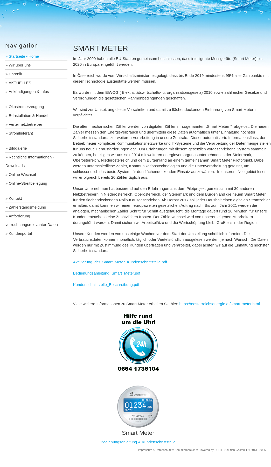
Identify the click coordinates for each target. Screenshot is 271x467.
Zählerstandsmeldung (27, 207)
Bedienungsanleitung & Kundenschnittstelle (138, 442)
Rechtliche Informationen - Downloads (29, 161)
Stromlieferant (21, 133)
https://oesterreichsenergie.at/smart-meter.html (219, 304)
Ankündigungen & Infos (29, 91)
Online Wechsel (22, 174)
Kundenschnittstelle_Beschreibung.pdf (106, 284)
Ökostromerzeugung (26, 106)
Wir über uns (20, 65)
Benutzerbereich (185, 449)
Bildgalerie (18, 148)
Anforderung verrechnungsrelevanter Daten (31, 220)
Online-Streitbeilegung (28, 183)
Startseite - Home (24, 56)
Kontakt (15, 198)
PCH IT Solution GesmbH (230, 449)
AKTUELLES (20, 83)
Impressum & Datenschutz (154, 449)
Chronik (15, 74)
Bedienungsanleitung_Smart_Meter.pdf (106, 273)
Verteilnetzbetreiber (25, 124)
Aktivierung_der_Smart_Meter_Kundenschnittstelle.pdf (120, 262)
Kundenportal (20, 233)
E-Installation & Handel (28, 115)
